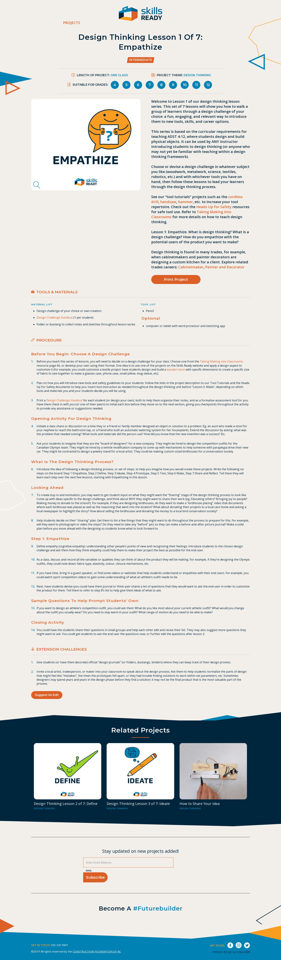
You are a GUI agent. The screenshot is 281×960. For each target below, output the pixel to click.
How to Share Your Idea (200, 803)
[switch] (278, 15)
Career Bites (195, 15)
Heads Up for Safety (213, 206)
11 (196, 85)
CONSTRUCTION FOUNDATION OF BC (97, 951)
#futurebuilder (157, 908)
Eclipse (243, 952)
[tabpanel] (85, 144)
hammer (185, 201)
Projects (71, 22)
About (172, 15)
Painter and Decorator (224, 267)
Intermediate (140, 60)
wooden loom (176, 369)
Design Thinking (197, 75)
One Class (119, 75)
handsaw (168, 201)
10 (185, 85)
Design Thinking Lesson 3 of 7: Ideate (138, 803)
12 (208, 85)
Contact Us (223, 15)
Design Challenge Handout (55, 317)
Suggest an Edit (47, 695)
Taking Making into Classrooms (221, 361)
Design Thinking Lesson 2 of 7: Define (65, 803)
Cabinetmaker (190, 267)
